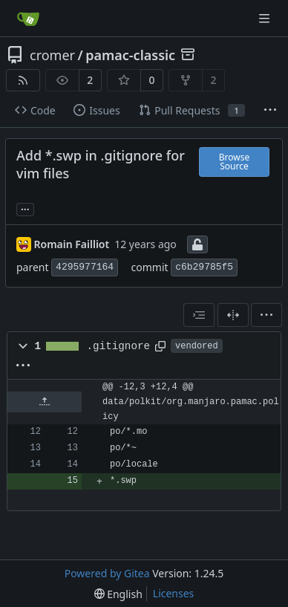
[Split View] (233, 315)
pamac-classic (130, 55)
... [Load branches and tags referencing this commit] (25, 208)
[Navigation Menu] (266, 18)
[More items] (270, 110)
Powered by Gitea (107, 573)
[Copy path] (160, 346)
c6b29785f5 (204, 267)
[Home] (28, 18)
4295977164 (85, 267)
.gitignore (119, 346)
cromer (52, 55)
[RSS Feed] (23, 80)
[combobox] (199, 315)
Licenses (173, 593)
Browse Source (234, 161)
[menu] (266, 315)
